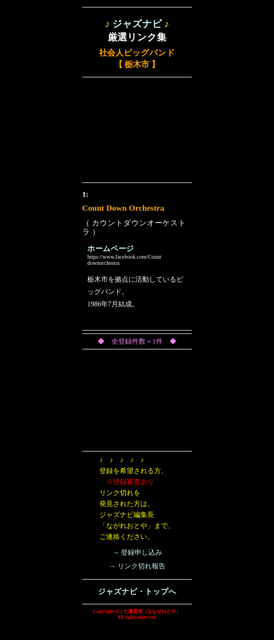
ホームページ (110, 248)
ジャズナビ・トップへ (137, 591)
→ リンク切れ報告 (137, 566)
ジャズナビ (137, 24)
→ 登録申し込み (137, 552)
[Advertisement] (137, 131)
